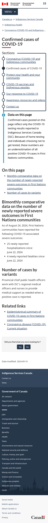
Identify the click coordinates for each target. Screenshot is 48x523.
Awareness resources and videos (25, 100)
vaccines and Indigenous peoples (20, 86)
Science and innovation (12, 477)
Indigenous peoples (10, 481)
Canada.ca (7, 19)
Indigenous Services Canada (29, 19)
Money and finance (10, 472)
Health (5, 437)
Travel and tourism (10, 423)
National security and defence (15, 450)
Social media (7, 499)
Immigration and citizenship (14, 419)
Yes (20, 347)
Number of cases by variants (24, 192)
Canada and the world (11, 468)
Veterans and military (11, 485)
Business (6, 428)
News (4, 383)
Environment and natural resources (17, 445)
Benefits (5, 432)
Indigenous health (13, 24)
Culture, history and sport (13, 454)
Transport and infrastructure (14, 463)
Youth (4, 490)
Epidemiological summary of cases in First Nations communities (26, 316)
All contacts (7, 396)
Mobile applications (10, 504)
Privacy (5, 517)
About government (10, 405)
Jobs (4, 414)
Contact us (12, 106)
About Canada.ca (9, 508)
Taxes (4, 441)
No (27, 347)
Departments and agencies (13, 401)
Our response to (22, 93)
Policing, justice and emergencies (16, 459)
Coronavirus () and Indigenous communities (23, 60)
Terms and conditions (11, 513)
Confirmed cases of (24, 68)
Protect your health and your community (23, 76)
